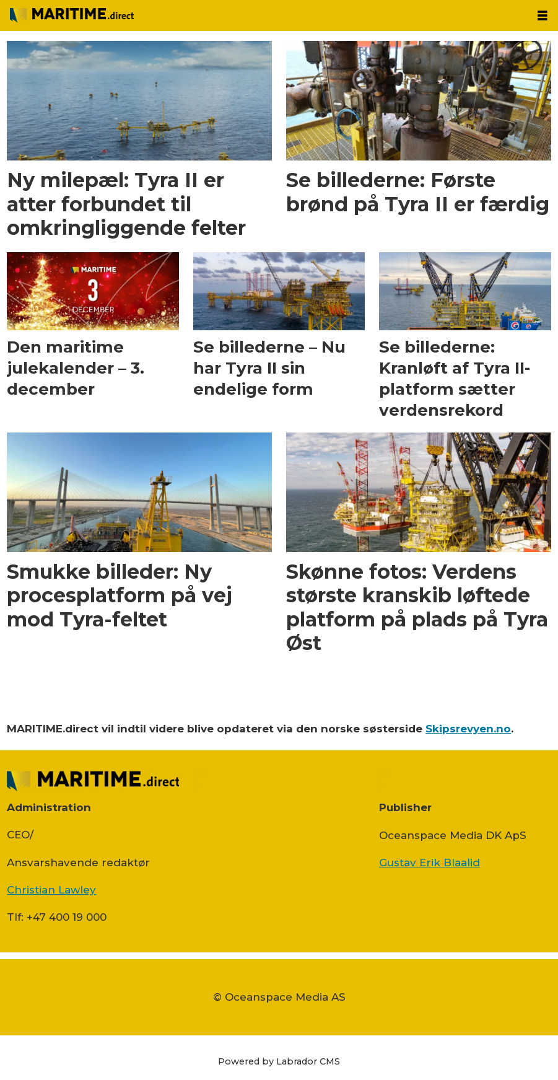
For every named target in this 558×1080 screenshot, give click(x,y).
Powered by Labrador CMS (279, 1061)
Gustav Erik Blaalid (429, 862)
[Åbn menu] (542, 15)
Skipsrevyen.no (468, 728)
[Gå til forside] (72, 15)
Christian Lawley (51, 890)
